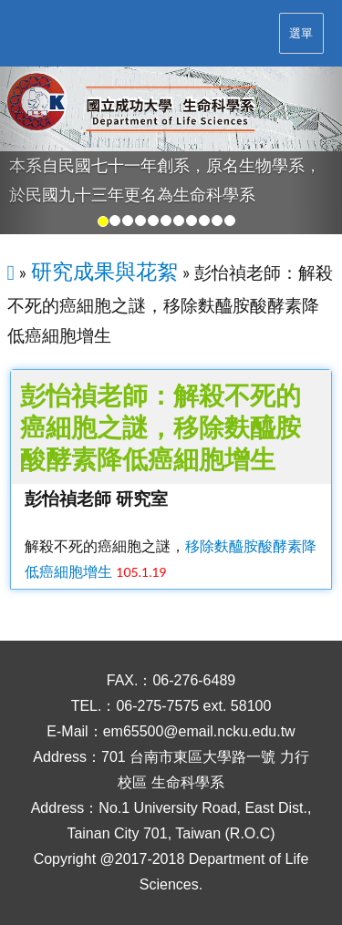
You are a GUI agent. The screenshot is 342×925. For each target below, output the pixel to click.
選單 (301, 33)
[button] (25, 151)
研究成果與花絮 (104, 270)
